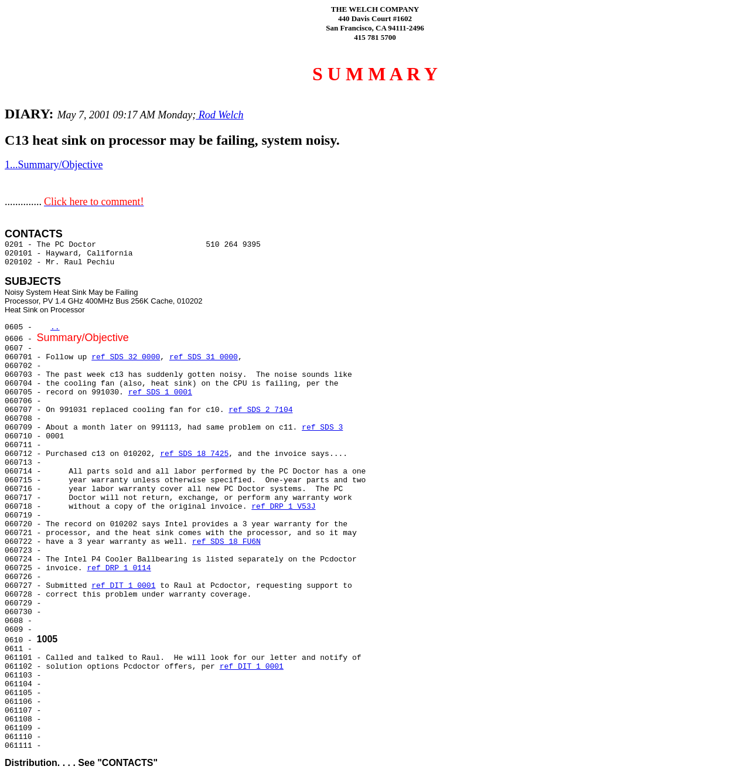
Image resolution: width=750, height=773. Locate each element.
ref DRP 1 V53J (283, 506)
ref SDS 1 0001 (160, 392)
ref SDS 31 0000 (203, 357)
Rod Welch (219, 115)
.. (55, 327)
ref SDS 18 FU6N (226, 541)
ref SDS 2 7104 (260, 410)
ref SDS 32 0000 (125, 357)
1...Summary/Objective (54, 165)
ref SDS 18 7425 (194, 454)
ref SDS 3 (322, 427)
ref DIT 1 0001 (123, 585)
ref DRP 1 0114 (119, 568)
